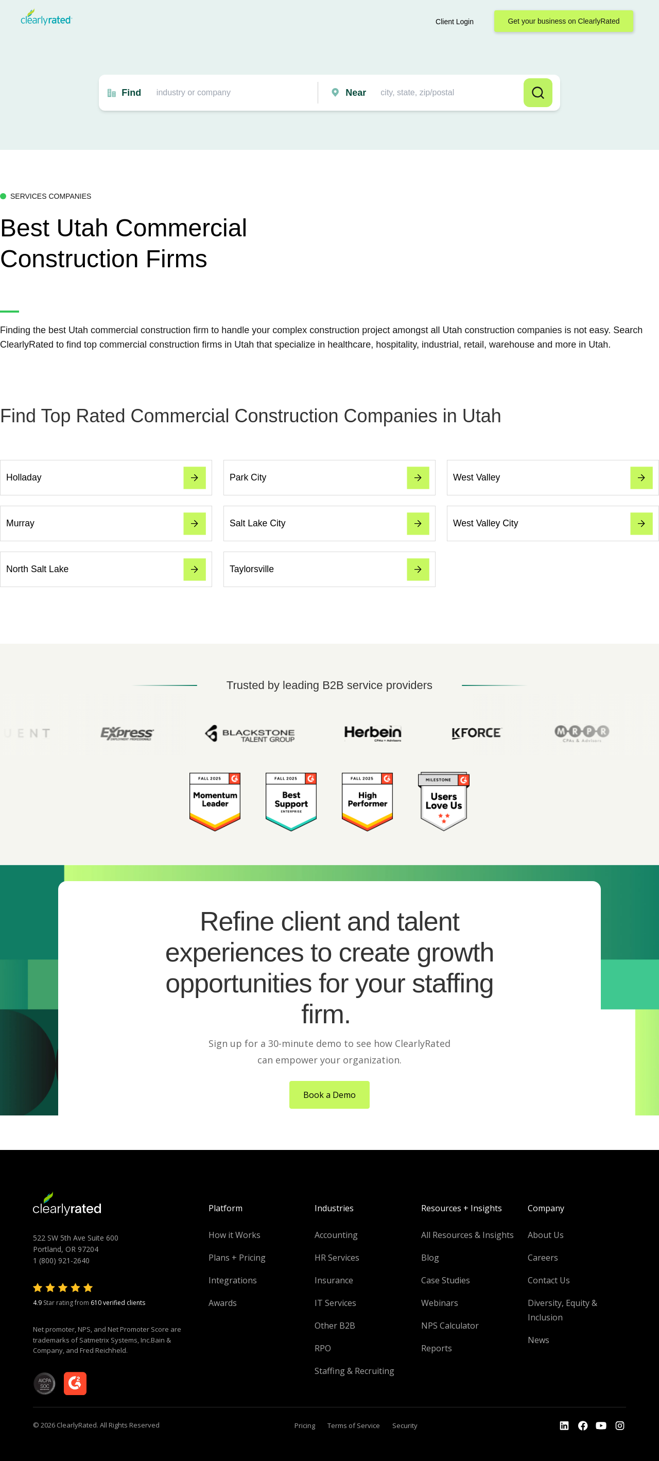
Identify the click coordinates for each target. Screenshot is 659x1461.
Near (355, 93)
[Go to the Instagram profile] (620, 1426)
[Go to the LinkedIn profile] (564, 1426)
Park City (329, 478)
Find (131, 93)
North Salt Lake (106, 569)
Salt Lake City (329, 523)
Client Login (455, 22)
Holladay (106, 478)
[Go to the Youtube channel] (601, 1426)
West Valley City (553, 523)
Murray (106, 523)
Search (538, 92)
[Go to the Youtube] (583, 1426)
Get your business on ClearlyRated (563, 21)
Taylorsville (329, 569)
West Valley (553, 478)
